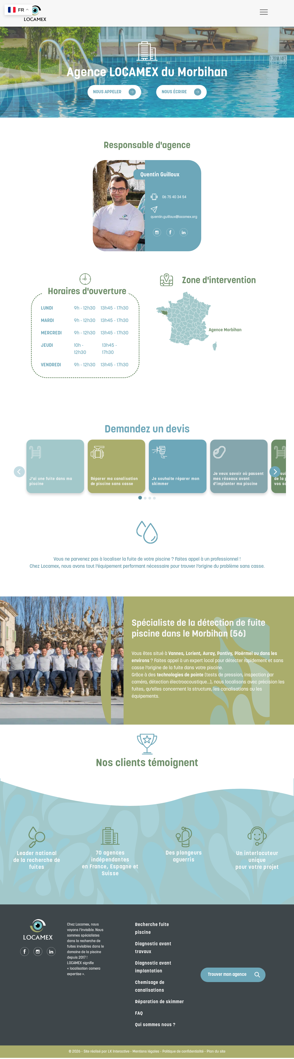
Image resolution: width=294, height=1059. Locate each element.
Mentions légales (146, 1053)
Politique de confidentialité (183, 1053)
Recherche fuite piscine (152, 930)
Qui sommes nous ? (155, 1026)
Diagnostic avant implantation (153, 968)
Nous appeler (107, 92)
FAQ (139, 1014)
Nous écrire (174, 92)
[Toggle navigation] (264, 13)
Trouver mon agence (234, 976)
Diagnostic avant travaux (153, 949)
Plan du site (216, 1053)
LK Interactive (118, 1053)
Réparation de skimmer (159, 1003)
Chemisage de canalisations (149, 988)
